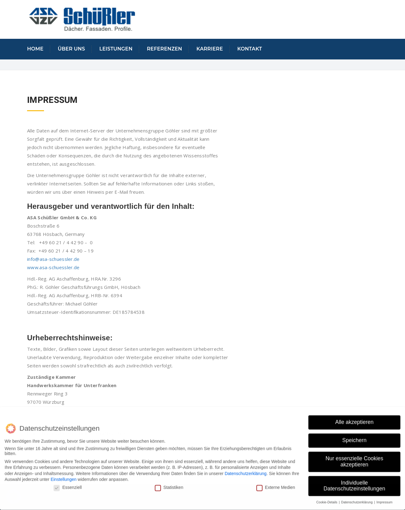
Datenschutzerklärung (246, 469)
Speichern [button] (354, 437)
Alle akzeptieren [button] (354, 419)
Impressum (384, 499)
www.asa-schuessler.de (53, 267)
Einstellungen (63, 476)
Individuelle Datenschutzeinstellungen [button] (354, 482)
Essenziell (68, 484)
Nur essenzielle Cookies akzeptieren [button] (354, 458)
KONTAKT (249, 49)
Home (35, 49)
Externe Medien (275, 484)
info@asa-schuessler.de (53, 259)
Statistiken (169, 484)
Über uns (71, 49)
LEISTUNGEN (116, 49)
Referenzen (164, 49)
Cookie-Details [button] (327, 499)
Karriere (209, 49)
